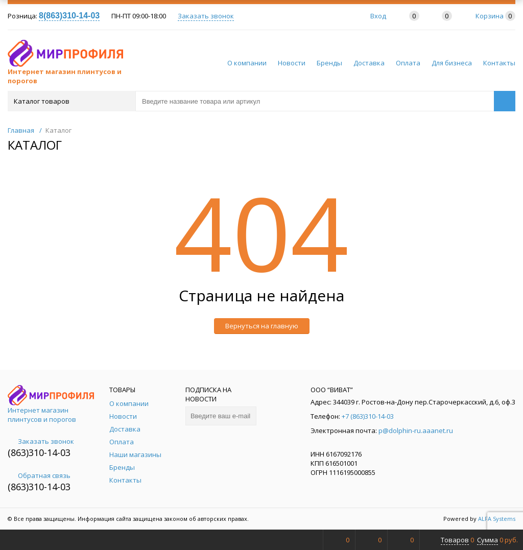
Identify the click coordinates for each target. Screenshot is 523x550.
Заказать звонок (206, 15)
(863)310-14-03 (39, 452)
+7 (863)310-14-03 (368, 416)
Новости (291, 62)
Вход (378, 15)
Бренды (329, 62)
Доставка (369, 62)
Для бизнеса (452, 62)
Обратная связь (39, 475)
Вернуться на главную (261, 325)
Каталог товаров (71, 101)
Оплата (408, 62)
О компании (247, 62)
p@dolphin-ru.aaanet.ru (415, 430)
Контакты (499, 62)
